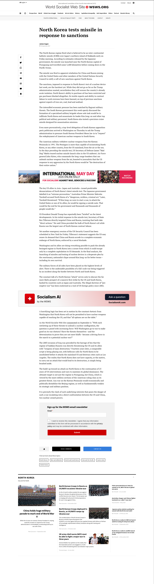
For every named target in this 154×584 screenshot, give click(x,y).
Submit (77, 432)
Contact (123, 3)
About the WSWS (89, 18)
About (129, 3)
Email (50, 411)
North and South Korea (72, 460)
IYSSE (80, 18)
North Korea (43, 460)
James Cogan (44, 44)
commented (72, 322)
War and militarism (56, 460)
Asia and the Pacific (88, 460)
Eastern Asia (100, 460)
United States (44, 464)
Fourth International (50, 18)
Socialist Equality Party (67, 18)
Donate (108, 18)
